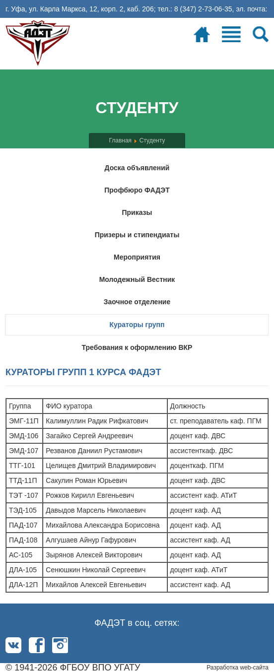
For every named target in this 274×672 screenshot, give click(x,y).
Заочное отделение (137, 302)
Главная (120, 140)
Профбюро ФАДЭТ (137, 190)
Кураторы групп (136, 325)
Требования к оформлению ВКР (137, 347)
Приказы (137, 212)
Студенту (152, 140)
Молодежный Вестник (137, 279)
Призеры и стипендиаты (137, 235)
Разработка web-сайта (237, 667)
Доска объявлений (137, 168)
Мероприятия (137, 257)
